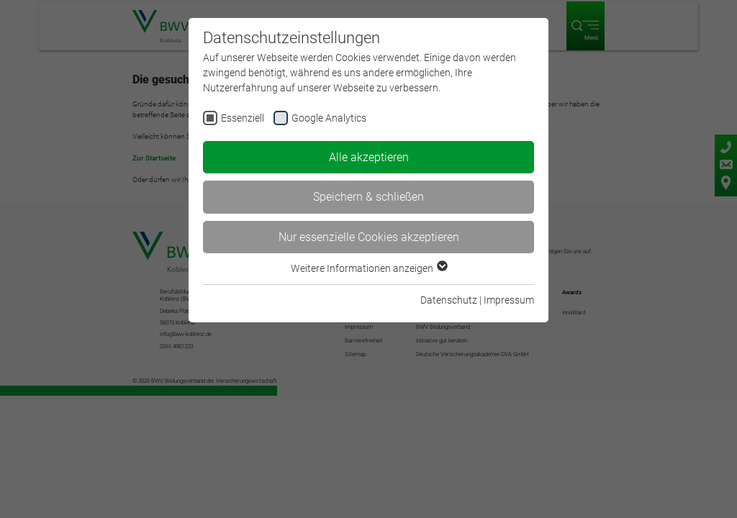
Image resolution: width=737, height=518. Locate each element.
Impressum (509, 300)
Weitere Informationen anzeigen (368, 268)
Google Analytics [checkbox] (328, 118)
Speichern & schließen (368, 197)
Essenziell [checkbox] (242, 118)
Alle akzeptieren (369, 157)
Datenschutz (448, 300)
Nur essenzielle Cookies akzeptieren (369, 237)
